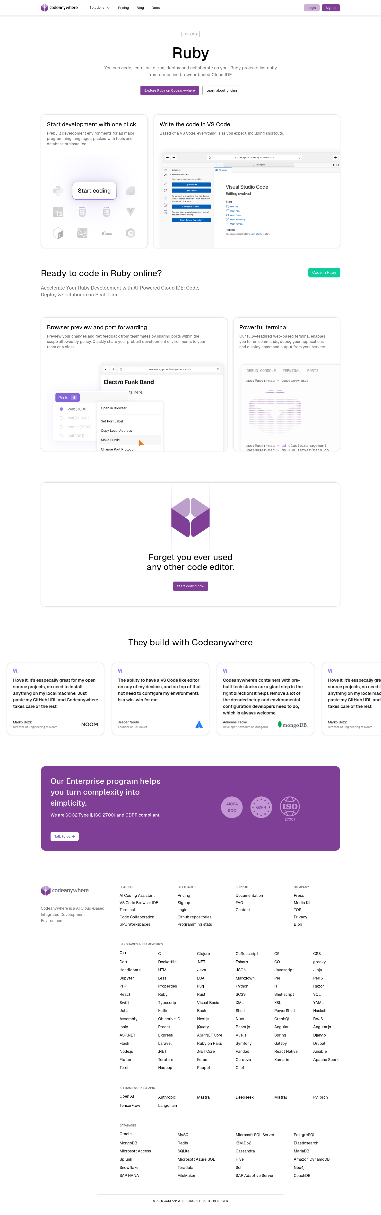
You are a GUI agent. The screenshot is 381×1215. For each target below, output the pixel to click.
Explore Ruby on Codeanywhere (169, 90)
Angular (281, 1026)
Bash (201, 1010)
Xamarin (281, 1059)
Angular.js (322, 1026)
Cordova (243, 1059)
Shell (240, 1010)
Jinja (317, 969)
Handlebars (130, 969)
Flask (124, 1043)
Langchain (167, 1105)
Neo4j (299, 1167)
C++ (123, 952)
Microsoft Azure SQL (196, 1159)
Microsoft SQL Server (255, 1134)
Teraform (166, 1059)
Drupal (319, 1043)
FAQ (239, 902)
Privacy (300, 917)
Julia (124, 1010)
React (125, 994)
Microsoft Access (135, 1151)
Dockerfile (167, 961)
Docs (156, 8)
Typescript (168, 1002)
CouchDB (302, 1175)
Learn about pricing (222, 90)
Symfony (244, 1043)
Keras (202, 1059)
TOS (297, 909)
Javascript (284, 969)
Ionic (124, 1026)
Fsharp (242, 961)
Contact (243, 909)
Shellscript (284, 994)
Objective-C (169, 1018)
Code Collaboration (137, 917)
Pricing (123, 8)
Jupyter (127, 978)
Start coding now (190, 586)
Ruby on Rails (209, 1043)
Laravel (165, 1043)
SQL (317, 994)
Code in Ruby (324, 272)
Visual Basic (208, 1002)
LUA (201, 978)
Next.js (203, 1018)
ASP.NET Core (209, 1035)
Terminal (127, 909)
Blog (140, 8)
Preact (164, 1026)
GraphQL (282, 1018)
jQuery (203, 1026)
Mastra (203, 1097)
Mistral (280, 1097)
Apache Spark (326, 1059)
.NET (201, 961)
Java (201, 969)
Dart (123, 961)
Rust (201, 994)
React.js (243, 1026)
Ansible (320, 1051)
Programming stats (195, 924)
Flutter (125, 1059)
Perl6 (318, 978)
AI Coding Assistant (137, 895)
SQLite (184, 1151)
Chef (240, 1067)
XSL (277, 1002)
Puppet (203, 1067)
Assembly (129, 1018)
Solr (239, 1167)
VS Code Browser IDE (139, 902)
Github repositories (194, 917)
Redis (183, 1143)
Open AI (127, 1096)
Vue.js (241, 1035)
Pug (200, 986)
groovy (319, 961)
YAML (318, 1002)
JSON (241, 969)
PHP (123, 986)
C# (276, 953)
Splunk (126, 1159)
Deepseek (245, 1097)
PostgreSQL (304, 1134)
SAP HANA (129, 1175)
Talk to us (64, 836)
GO (277, 961)
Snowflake (129, 1167)
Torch (125, 1067)
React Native (286, 1051)
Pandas (242, 1051)
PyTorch (320, 1097)
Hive (240, 1159)
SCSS (241, 994)
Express (165, 1035)
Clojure (203, 953)
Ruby (163, 994)
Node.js (126, 1051)
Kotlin (163, 1010)
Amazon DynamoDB (312, 1159)
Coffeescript (247, 953)
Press (299, 895)
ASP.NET (127, 1035)
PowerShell (284, 1010)
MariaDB (301, 1151)
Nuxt (240, 1018)
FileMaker (186, 1175)
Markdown (245, 978)
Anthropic (167, 1097)
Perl (278, 978)
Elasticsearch (306, 1143)
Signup (331, 8)
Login (312, 8)
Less (162, 978)
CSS (317, 953)
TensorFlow (130, 1105)
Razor (318, 986)
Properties (167, 986)
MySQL (184, 1134)
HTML (163, 969)
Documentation (249, 895)
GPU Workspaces (135, 924)
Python (242, 986)
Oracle (126, 1133)
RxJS (318, 1018)
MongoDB (128, 1143)
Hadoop (165, 1067)
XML (240, 1002)
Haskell (320, 1010)
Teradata (185, 1167)
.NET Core (206, 1051)
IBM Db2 (243, 1143)
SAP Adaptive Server (255, 1175)
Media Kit (302, 902)
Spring (280, 1035)
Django (319, 1035)
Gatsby (280, 1043)
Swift (124, 1002)
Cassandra (245, 1151)
